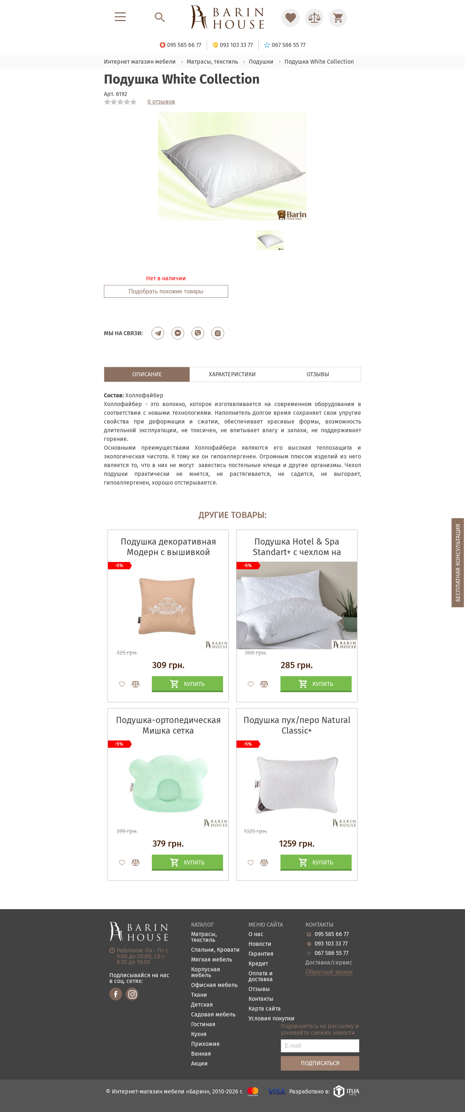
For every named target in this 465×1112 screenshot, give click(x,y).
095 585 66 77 (332, 934)
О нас (255, 934)
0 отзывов (161, 102)
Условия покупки (271, 1019)
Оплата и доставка (260, 977)
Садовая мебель (213, 1015)
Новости (259, 944)
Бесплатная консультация (457, 562)
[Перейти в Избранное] (291, 18)
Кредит (258, 964)
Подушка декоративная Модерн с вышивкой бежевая (168, 552)
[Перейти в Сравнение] (314, 18)
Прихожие (205, 1044)
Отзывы (259, 989)
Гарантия (261, 954)
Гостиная (203, 1024)
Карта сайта (264, 1009)
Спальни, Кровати (215, 950)
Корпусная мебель (205, 973)
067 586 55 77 (331, 953)
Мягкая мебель (211, 960)
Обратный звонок (329, 972)
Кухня (199, 1034)
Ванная (201, 1054)
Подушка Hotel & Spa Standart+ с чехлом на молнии (297, 552)
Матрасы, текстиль (204, 937)
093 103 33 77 (331, 944)
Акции (199, 1064)
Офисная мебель (214, 985)
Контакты (261, 999)
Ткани (199, 995)
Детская (202, 1005)
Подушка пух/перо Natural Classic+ (297, 725)
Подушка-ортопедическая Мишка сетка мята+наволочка (168, 730)
